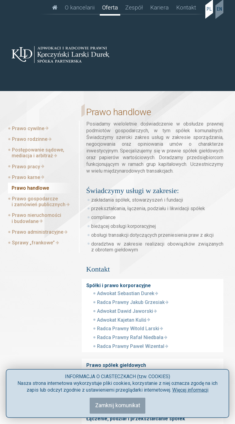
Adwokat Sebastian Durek (125, 293)
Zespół (134, 7)
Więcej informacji (190, 390)
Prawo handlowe (30, 188)
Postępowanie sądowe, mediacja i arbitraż (38, 153)
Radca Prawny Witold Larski (128, 328)
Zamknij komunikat (117, 405)
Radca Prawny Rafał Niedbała (130, 337)
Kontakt (186, 7)
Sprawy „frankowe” (33, 243)
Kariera (159, 7)
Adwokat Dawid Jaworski (125, 311)
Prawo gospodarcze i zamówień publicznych (38, 201)
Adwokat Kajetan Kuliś (121, 320)
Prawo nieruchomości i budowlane (36, 218)
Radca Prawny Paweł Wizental (130, 346)
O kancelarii (80, 7)
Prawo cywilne (28, 128)
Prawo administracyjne (37, 232)
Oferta (110, 7)
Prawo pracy (26, 167)
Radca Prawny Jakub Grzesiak (131, 302)
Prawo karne (26, 177)
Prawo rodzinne (29, 139)
